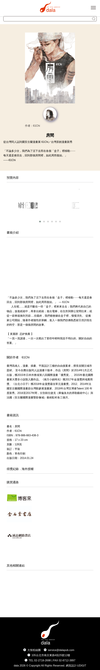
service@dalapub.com (61, 650)
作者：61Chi (32, 125)
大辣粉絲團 (34, 650)
